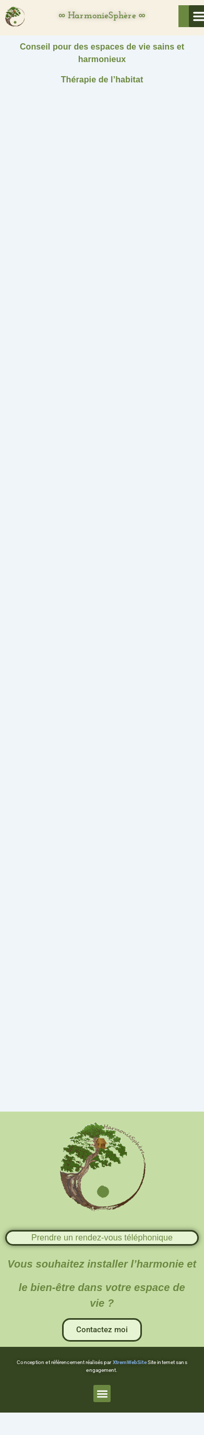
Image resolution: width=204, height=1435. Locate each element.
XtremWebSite (130, 1362)
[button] (102, 1393)
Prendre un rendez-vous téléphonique (102, 1237)
